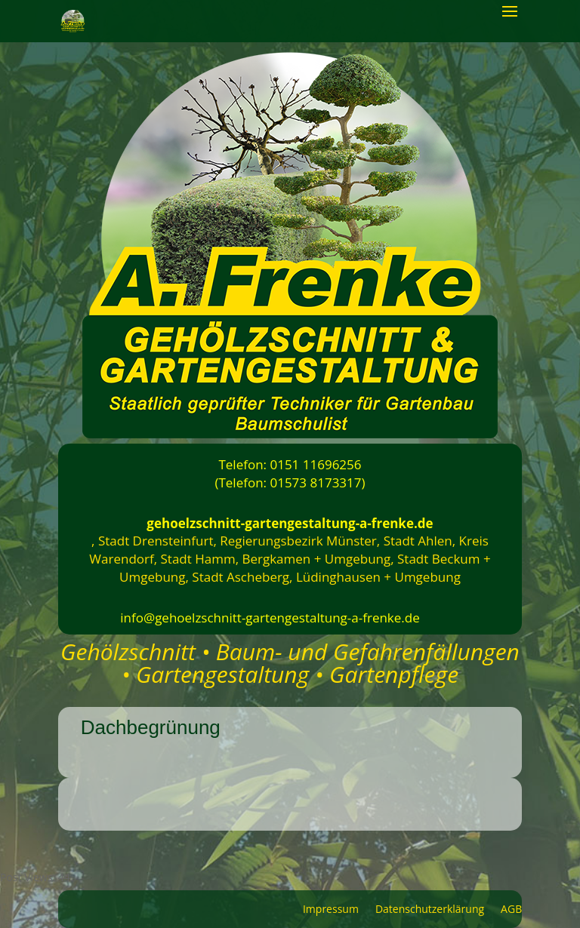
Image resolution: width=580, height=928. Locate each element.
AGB (511, 910)
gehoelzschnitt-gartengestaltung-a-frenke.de (290, 523)
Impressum (331, 910)
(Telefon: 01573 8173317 (287, 482)
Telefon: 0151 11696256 (289, 464)
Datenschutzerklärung (429, 910)
